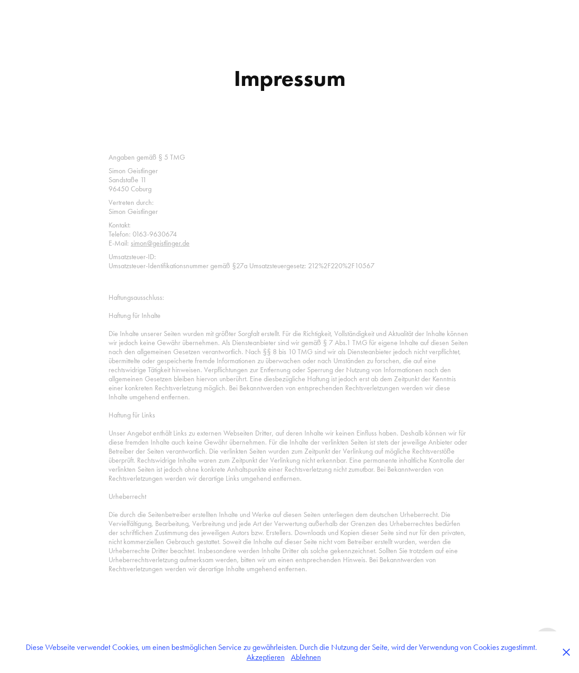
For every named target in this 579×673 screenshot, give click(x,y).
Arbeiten (25, 15)
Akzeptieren (266, 657)
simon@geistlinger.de (160, 243)
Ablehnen (306, 657)
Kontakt (58, 15)
